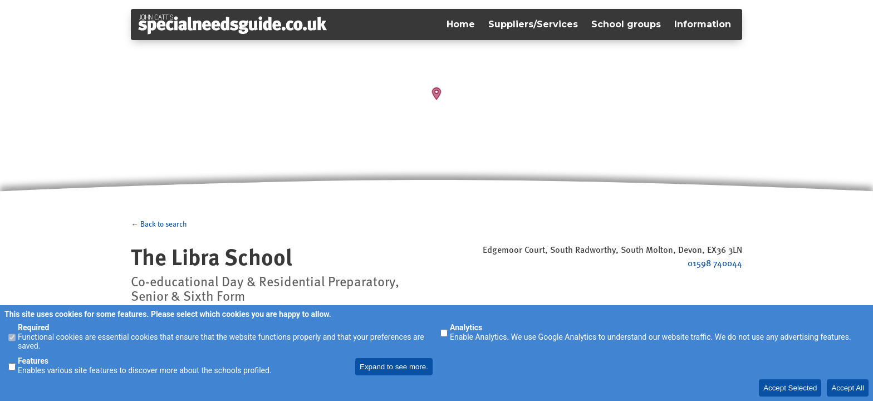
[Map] (436, 100)
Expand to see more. (394, 367)
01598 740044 (715, 263)
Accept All (847, 388)
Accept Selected (790, 388)
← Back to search (159, 223)
